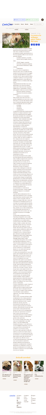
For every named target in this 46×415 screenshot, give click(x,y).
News (31, 24)
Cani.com (7, 24)
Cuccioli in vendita (17, 27)
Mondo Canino (26, 27)
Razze (22, 24)
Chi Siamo (19, 395)
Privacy (25, 398)
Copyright (26, 401)
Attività (11, 24)
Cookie (25, 400)
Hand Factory (30, 412)
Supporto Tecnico (19, 402)
